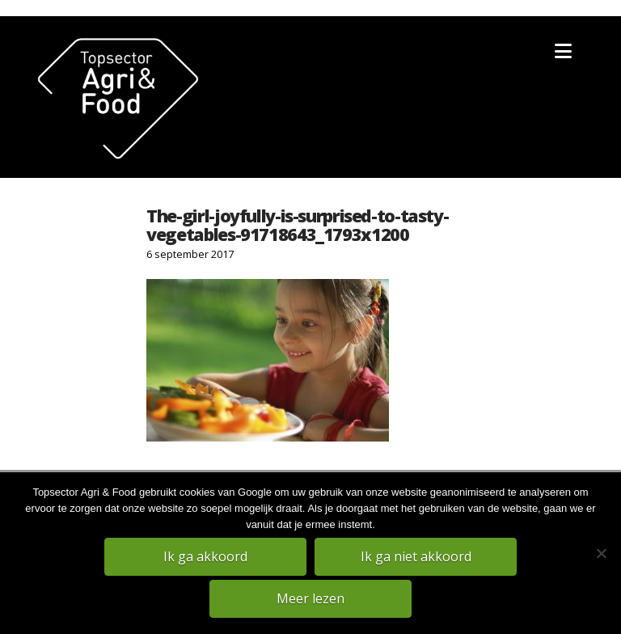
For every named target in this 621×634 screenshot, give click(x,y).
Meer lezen (310, 598)
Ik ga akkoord (205, 556)
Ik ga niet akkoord (416, 556)
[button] (563, 51)
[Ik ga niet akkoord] (601, 553)
